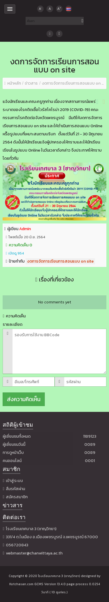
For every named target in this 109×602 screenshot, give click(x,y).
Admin (25, 229)
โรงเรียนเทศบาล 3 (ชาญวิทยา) (59, 576)
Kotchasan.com (21, 584)
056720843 (17, 545)
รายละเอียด (12, 324)
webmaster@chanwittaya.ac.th (34, 553)
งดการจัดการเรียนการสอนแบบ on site (60, 261)
